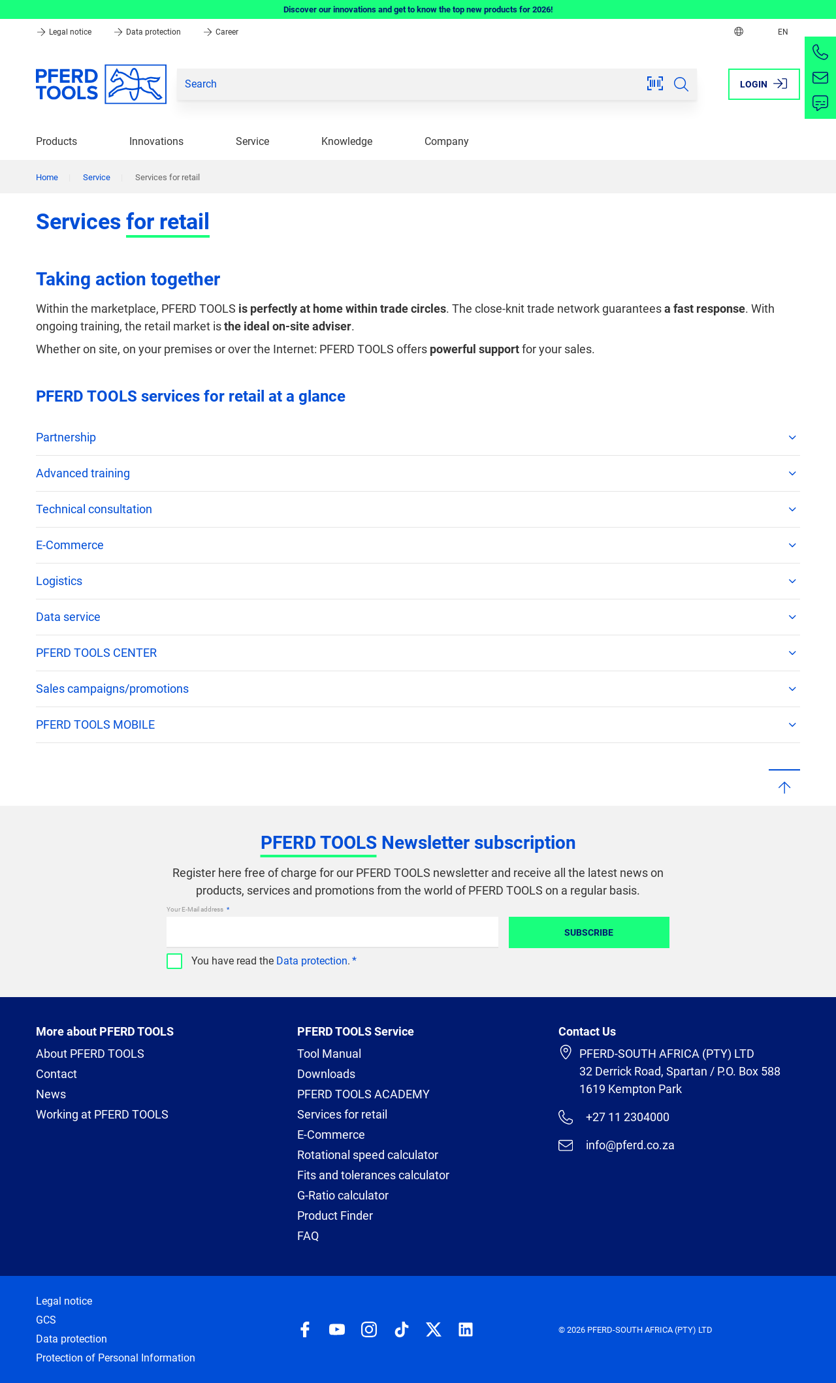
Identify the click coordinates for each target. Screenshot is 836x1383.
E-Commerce (418, 545)
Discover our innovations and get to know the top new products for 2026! (418, 9)
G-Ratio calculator (343, 1195)
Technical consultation (418, 509)
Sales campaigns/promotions (418, 689)
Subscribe (588, 932)
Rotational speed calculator (367, 1155)
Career (220, 32)
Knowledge (346, 141)
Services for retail (342, 1114)
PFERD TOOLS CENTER (418, 653)
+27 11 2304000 (613, 1117)
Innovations (156, 141)
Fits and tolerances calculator (373, 1175)
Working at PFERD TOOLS (102, 1114)
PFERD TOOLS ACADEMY (363, 1094)
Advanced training (418, 473)
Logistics (418, 581)
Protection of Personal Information (115, 1358)
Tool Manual (329, 1053)
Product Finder (335, 1215)
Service (252, 141)
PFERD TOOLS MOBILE (418, 725)
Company (447, 141)
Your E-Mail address (196, 909)
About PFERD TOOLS (90, 1053)
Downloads (326, 1074)
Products (56, 141)
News (51, 1094)
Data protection (148, 32)
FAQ (308, 1236)
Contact (56, 1074)
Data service (418, 617)
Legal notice (64, 32)
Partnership (418, 437)
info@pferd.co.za (616, 1145)
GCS (46, 1320)
